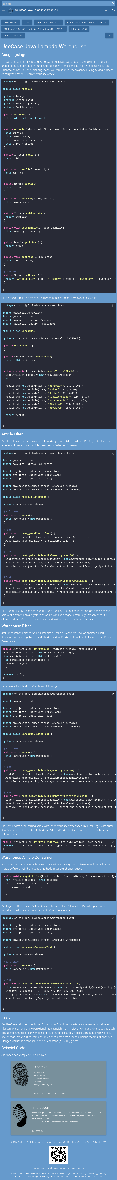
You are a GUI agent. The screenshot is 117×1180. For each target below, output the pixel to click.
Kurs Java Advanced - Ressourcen (86, 22)
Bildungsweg (79, 29)
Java (27, 22)
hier (43, 1055)
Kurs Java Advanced (48, 22)
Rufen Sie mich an (56, 1094)
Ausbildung (10, 22)
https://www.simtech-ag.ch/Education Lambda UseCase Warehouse (58, 1168)
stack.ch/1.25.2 (62, 1142)
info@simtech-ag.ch (43, 1084)
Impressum (37, 1131)
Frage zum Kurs (13, 35)
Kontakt (38, 1094)
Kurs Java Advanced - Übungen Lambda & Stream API (34, 29)
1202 (104, 1142)
